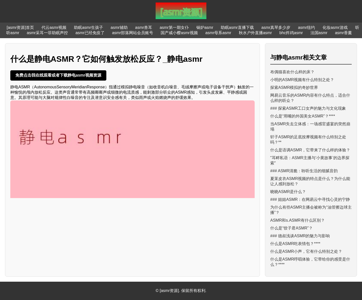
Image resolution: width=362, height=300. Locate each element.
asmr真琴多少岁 (276, 27)
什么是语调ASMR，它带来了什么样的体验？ (310, 150)
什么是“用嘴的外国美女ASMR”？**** (302, 116)
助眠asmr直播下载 (237, 27)
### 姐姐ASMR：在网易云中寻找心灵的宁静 (310, 199)
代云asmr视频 (54, 27)
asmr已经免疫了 (90, 33)
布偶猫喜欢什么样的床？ (292, 72)
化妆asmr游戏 (335, 27)
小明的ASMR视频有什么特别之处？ (302, 80)
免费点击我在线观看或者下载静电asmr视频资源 (58, 75)
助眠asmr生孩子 (88, 27)
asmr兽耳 (143, 27)
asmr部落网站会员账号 (132, 33)
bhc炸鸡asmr (291, 33)
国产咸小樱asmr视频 (179, 33)
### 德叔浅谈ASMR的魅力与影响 (300, 236)
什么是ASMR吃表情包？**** (295, 244)
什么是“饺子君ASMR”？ (291, 228)
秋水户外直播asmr (255, 33)
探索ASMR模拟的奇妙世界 (294, 87)
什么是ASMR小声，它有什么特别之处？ (306, 251)
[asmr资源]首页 (20, 27)
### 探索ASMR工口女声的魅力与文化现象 (308, 108)
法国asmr (319, 33)
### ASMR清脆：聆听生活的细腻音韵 (304, 171)
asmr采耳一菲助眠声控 (47, 33)
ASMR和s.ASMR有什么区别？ (297, 220)
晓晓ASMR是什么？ (288, 192)
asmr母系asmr (218, 33)
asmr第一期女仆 (174, 27)
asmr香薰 (343, 33)
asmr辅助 (119, 27)
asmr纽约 (306, 27)
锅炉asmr (204, 27)
